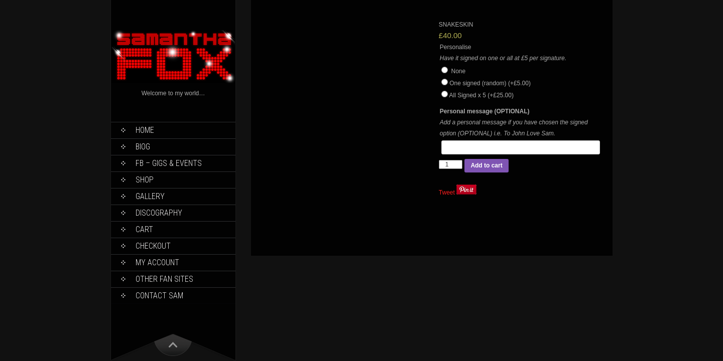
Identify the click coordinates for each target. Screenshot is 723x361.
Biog (143, 146)
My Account (157, 262)
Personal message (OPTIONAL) (485, 111)
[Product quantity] (451, 164)
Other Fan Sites (164, 279)
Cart (144, 229)
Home (145, 130)
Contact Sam (159, 295)
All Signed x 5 (481, 95)
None (453, 71)
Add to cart (486, 165)
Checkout (153, 246)
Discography (159, 213)
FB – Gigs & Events (169, 163)
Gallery (150, 196)
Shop (145, 180)
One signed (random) (490, 83)
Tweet (447, 192)
